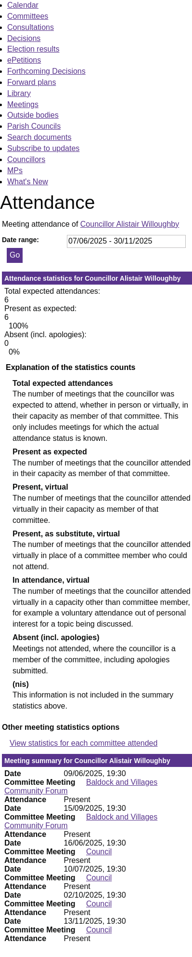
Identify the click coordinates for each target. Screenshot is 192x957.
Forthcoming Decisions (46, 71)
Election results (33, 49)
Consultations (30, 27)
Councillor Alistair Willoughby (129, 224)
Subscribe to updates (43, 148)
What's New (27, 182)
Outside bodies (33, 115)
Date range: (20, 240)
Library (19, 93)
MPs (15, 170)
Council (99, 852)
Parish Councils (34, 126)
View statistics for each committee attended (83, 743)
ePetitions (24, 60)
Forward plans (31, 82)
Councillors (26, 159)
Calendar (22, 5)
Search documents (39, 137)
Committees (27, 16)
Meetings (22, 104)
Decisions (23, 38)
